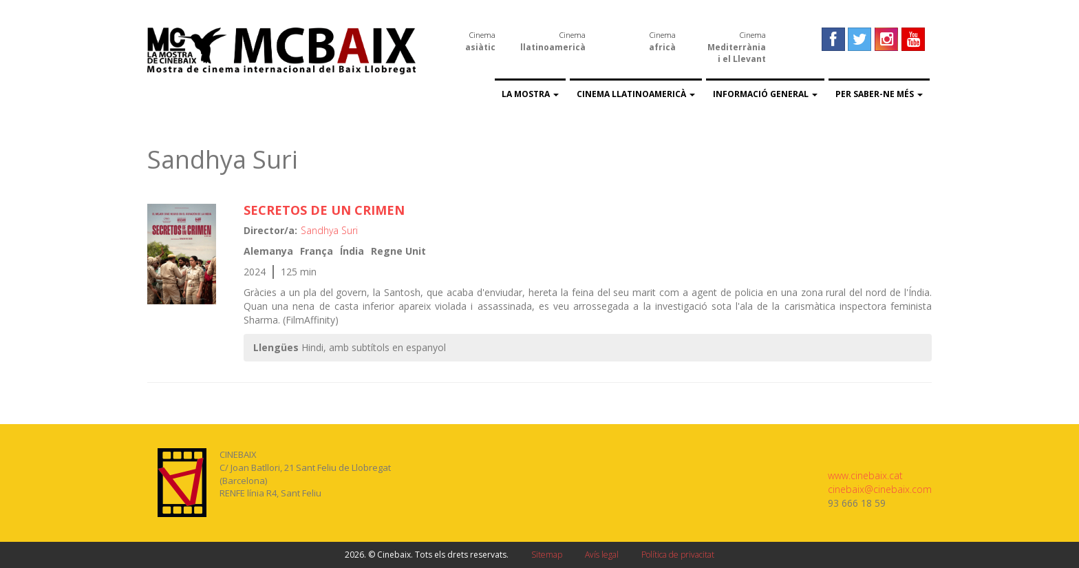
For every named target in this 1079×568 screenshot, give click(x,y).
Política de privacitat (677, 554)
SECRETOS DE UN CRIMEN (324, 210)
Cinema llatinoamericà (636, 94)
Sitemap (546, 554)
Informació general (765, 94)
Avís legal (602, 554)
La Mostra (530, 94)
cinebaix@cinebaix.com (880, 489)
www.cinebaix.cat (865, 475)
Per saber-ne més (879, 94)
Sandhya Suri (329, 230)
